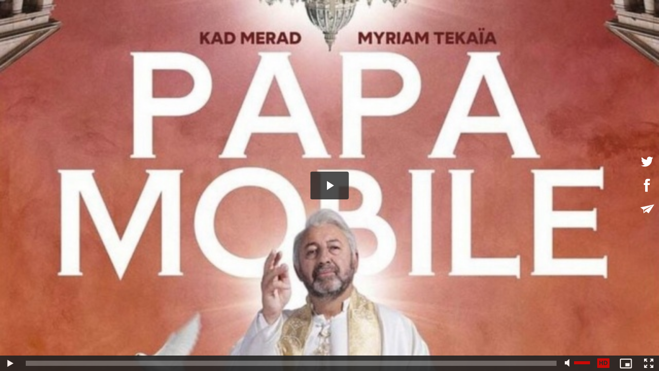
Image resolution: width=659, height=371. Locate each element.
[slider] (291, 363)
